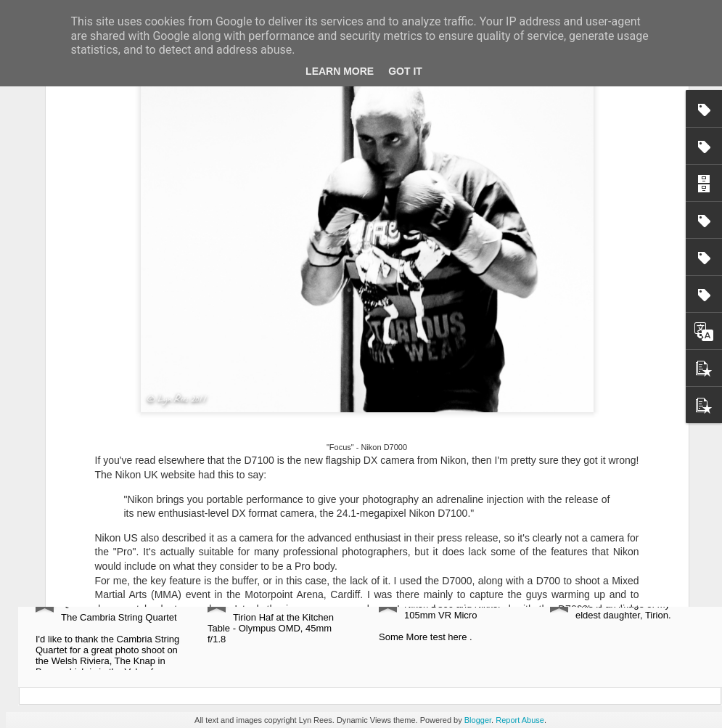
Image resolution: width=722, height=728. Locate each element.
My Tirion (599, 589)
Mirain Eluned (439, 589)
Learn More (339, 71)
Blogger (477, 720)
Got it (405, 71)
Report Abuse (520, 720)
